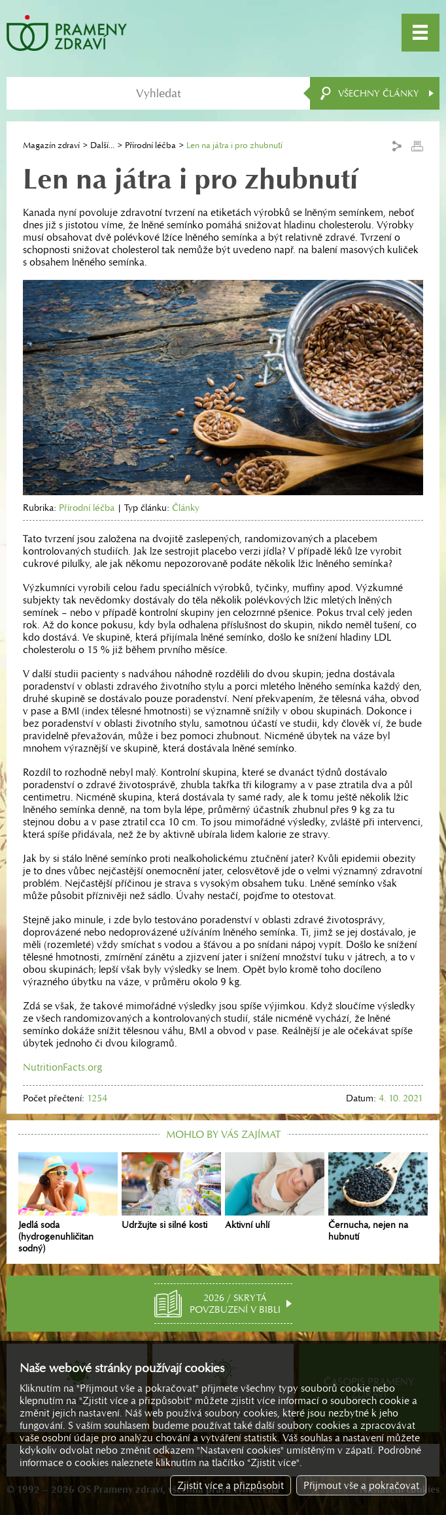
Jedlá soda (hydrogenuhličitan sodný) (68, 1203)
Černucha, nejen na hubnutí (378, 1197)
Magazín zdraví (51, 145)
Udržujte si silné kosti (171, 1191)
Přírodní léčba (150, 145)
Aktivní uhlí (274, 1191)
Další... (102, 145)
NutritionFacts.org (62, 1067)
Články (185, 507)
